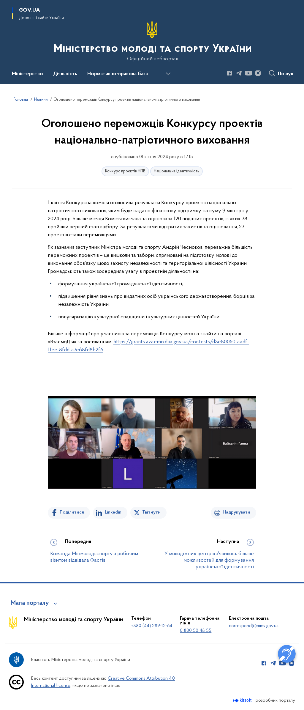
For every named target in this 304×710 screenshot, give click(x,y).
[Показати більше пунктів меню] (168, 73)
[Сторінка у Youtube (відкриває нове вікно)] (248, 73)
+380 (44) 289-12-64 (151, 626)
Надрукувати (236, 512)
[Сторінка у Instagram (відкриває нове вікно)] (258, 73)
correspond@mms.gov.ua (253, 626)
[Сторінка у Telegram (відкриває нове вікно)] (239, 73)
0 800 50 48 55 (195, 630)
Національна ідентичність (176, 171)
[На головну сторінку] (152, 41)
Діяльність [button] (65, 74)
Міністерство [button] (27, 74)
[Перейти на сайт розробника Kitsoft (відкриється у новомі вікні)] (243, 700)
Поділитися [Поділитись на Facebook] (72, 512)
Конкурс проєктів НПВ (125, 171)
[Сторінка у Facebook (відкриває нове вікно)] (229, 73)
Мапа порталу (30, 603)
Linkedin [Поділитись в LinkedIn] (113, 512)
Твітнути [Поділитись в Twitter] (151, 512)
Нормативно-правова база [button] (117, 74)
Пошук (286, 74)
